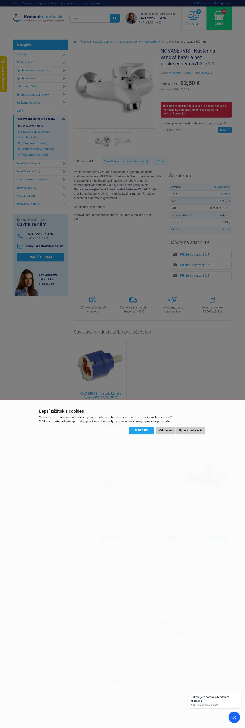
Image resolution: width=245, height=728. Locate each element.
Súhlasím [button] (141, 430)
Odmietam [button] (166, 430)
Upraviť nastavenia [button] (191, 430)
